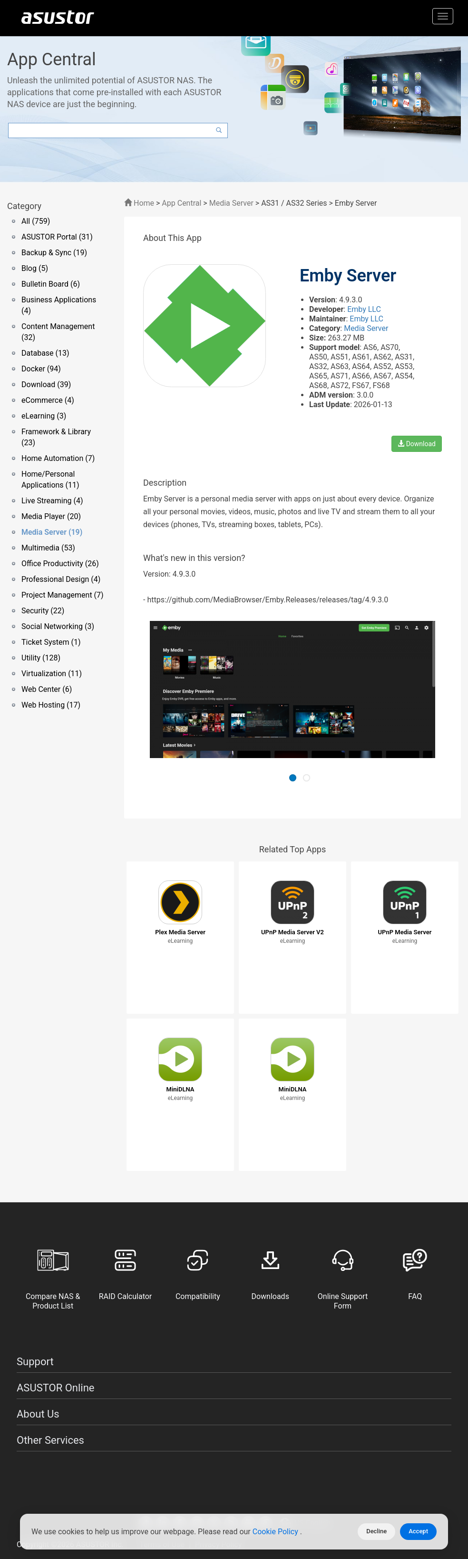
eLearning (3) (43, 415)
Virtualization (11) (51, 673)
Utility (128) (40, 657)
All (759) (35, 221)
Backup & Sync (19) (54, 252)
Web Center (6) (46, 689)
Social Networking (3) (57, 626)
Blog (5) (34, 268)
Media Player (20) (51, 516)
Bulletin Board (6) (50, 284)
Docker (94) (41, 368)
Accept (418, 1531)
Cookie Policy (276, 1531)
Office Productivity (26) (60, 563)
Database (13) (45, 353)
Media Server (231, 203)
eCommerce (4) (47, 400)
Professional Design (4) (60, 579)
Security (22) (42, 610)
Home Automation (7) (58, 458)
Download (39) (46, 384)
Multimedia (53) (48, 547)
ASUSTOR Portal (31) (57, 236)
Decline (376, 1531)
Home (139, 203)
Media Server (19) (51, 532)
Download (417, 444)
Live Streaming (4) (52, 500)
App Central (181, 203)
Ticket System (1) (51, 642)
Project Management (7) (62, 595)
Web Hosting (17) (50, 705)
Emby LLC (364, 309)
